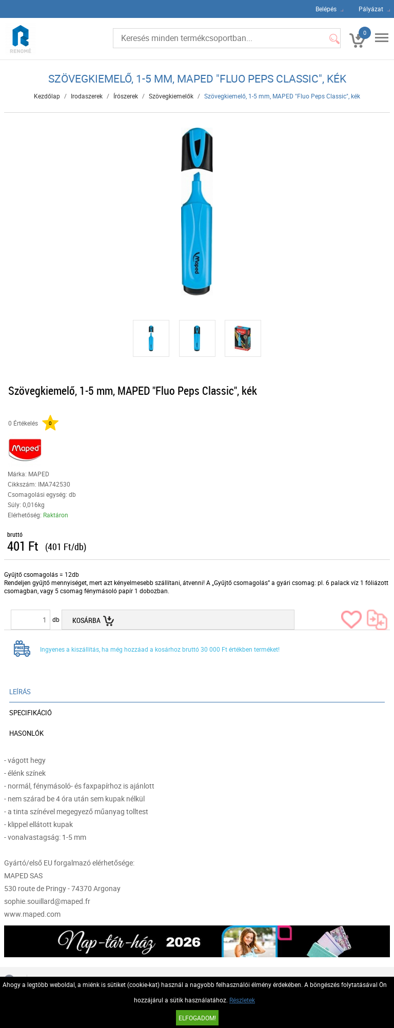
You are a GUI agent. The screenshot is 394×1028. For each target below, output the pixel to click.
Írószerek (125, 96)
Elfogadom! (197, 1018)
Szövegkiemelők (171, 96)
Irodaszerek (87, 96)
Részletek (242, 1000)
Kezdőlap (47, 96)
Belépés (326, 9)
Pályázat (371, 9)
